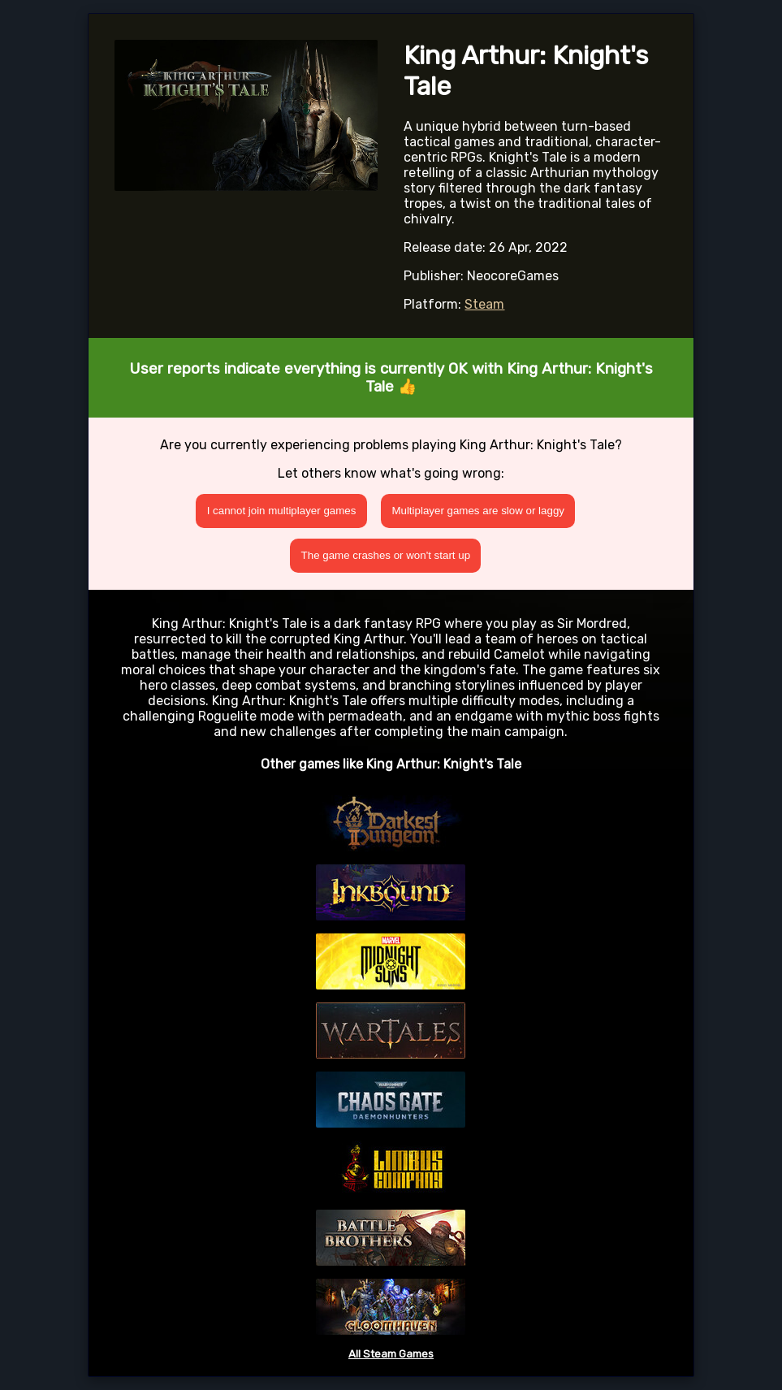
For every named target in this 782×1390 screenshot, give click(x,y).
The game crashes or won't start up (386, 555)
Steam (484, 304)
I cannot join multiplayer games (281, 510)
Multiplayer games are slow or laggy (477, 510)
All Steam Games (391, 1354)
